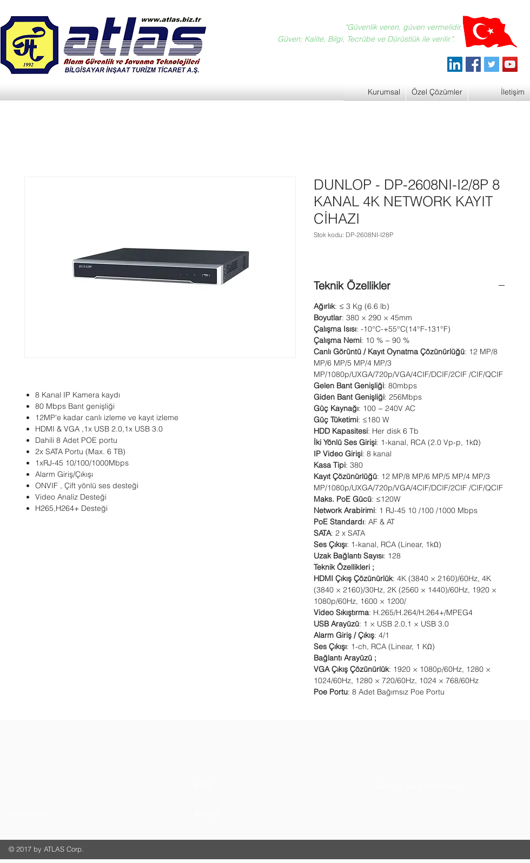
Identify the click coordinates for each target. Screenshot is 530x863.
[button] (49, 813)
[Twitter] (491, 64)
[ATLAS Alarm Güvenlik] (454, 64)
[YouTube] (510, 64)
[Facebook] (473, 64)
